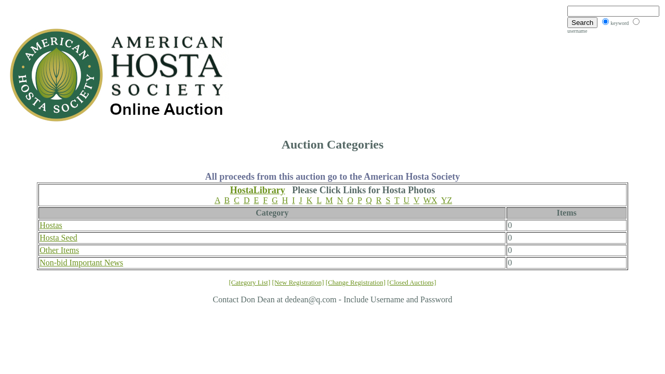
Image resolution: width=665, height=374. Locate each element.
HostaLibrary (257, 190)
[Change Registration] (355, 282)
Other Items (59, 250)
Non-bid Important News (81, 262)
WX (430, 200)
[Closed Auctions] (411, 282)
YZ (446, 200)
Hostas (50, 225)
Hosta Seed (58, 237)
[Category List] (250, 282)
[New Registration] (298, 282)
